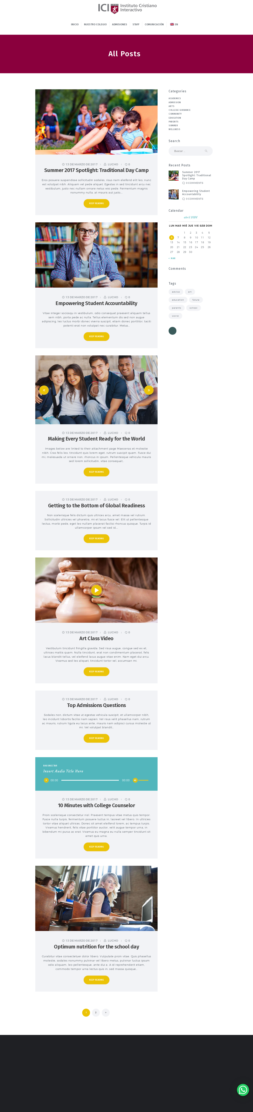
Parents (174, 121)
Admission (175, 102)
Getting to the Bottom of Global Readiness (96, 506)
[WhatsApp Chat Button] (243, 1090)
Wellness (174, 129)
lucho (113, 164)
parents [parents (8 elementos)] (176, 308)
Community (175, 114)
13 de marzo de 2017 (82, 164)
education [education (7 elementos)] (178, 300)
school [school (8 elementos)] (193, 308)
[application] (96, 780)
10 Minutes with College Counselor (96, 805)
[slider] (90, 780)
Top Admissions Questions (96, 705)
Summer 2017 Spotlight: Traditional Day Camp (96, 170)
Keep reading (96, 203)
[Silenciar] (135, 780)
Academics (175, 98)
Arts (171, 106)
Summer (173, 125)
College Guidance (179, 110)
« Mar (172, 258)
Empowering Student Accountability (96, 303)
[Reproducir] (46, 780)
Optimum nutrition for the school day (96, 947)
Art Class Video (96, 638)
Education (175, 118)
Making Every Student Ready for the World (96, 439)
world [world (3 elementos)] (175, 316)
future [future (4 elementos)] (195, 300)
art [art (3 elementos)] (190, 292)
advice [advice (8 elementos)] (176, 292)
